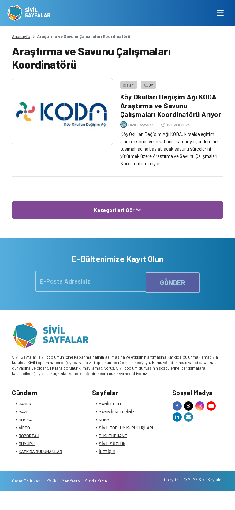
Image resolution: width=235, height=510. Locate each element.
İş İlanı (126, 81)
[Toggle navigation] (220, 12)
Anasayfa (21, 36)
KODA (145, 81)
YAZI (23, 421)
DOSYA (25, 429)
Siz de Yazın (212, 498)
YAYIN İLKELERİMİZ (117, 421)
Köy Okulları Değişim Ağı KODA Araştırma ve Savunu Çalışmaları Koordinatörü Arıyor (168, 107)
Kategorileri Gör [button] (117, 216)
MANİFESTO (110, 413)
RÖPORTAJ (29, 445)
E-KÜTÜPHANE (113, 445)
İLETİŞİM (107, 461)
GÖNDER (172, 288)
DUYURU (27, 453)
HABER (25, 413)
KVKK (167, 498)
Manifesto (187, 498)
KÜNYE (105, 429)
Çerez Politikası (142, 498)
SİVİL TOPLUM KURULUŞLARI (126, 437)
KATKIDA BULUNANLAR (40, 461)
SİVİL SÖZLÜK (112, 453)
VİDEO (24, 437)
